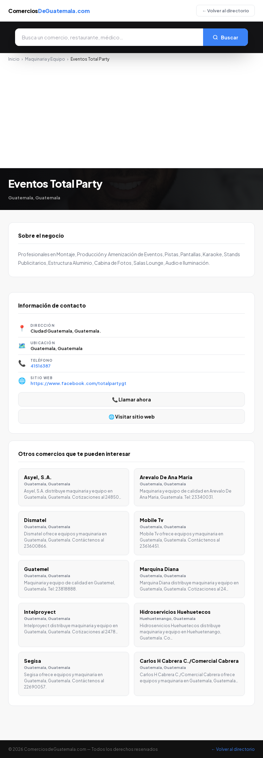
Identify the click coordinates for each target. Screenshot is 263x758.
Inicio (14, 59)
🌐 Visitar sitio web (132, 416)
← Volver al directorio (225, 10)
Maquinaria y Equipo (45, 59)
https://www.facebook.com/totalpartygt (78, 383)
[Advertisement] (131, 113)
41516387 (40, 366)
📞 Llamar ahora (131, 399)
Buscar (225, 37)
